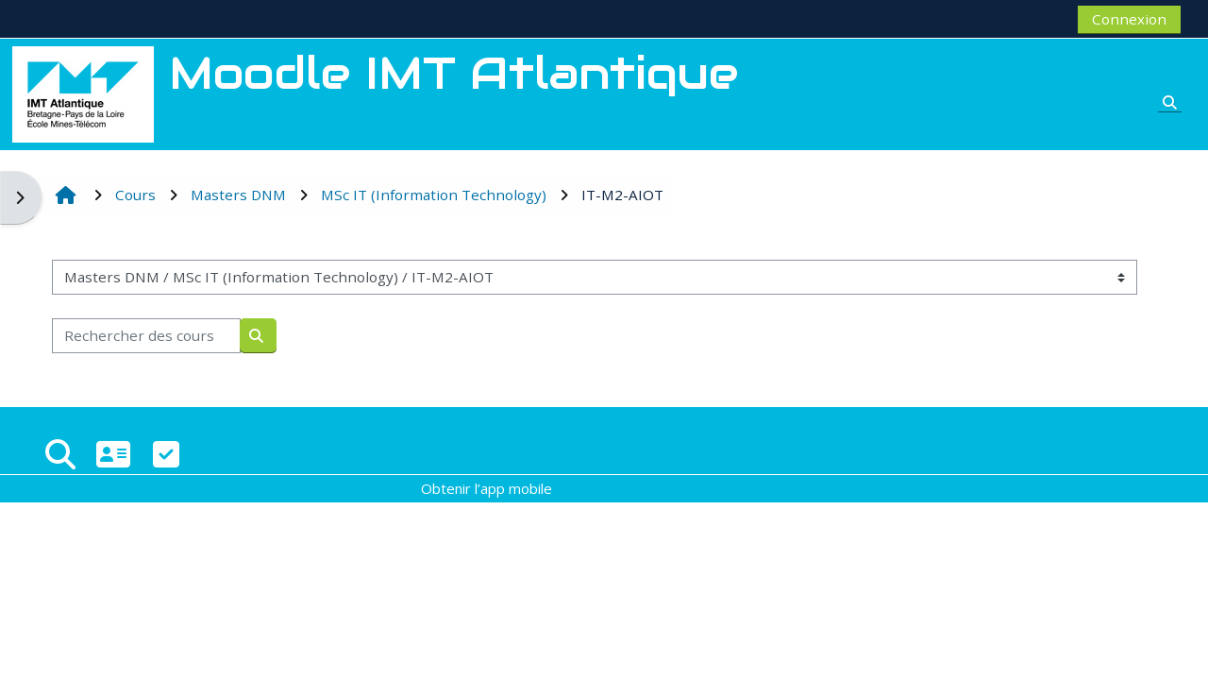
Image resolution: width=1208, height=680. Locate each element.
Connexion (1129, 18)
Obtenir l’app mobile (486, 488)
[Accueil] (83, 92)
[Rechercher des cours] (146, 335)
